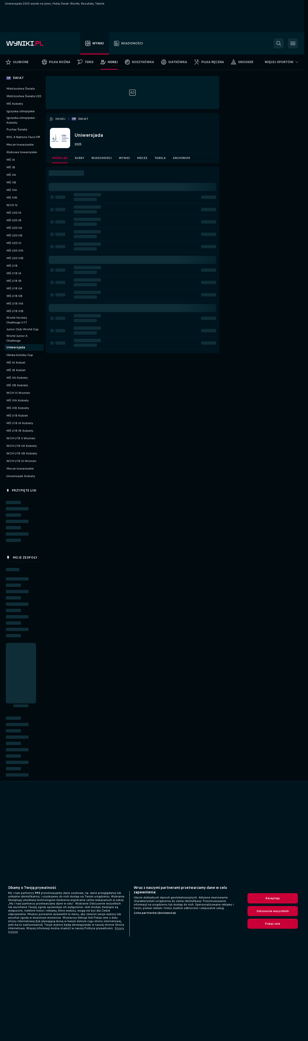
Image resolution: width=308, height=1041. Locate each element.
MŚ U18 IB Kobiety (19, 431)
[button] (279, 43)
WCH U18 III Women (21, 461)
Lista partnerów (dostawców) (155, 913)
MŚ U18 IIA (14, 288)
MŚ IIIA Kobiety (17, 400)
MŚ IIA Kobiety (17, 378)
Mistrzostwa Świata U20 (23, 96)
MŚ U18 (11, 266)
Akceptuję (272, 898)
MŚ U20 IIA (14, 228)
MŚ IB (10, 167)
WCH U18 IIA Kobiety (21, 446)
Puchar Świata (16, 129)
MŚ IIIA (11, 190)
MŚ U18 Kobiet (17, 416)
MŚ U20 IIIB (14, 258)
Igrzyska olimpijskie (20, 111)
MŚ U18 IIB (14, 296)
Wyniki (124, 158)
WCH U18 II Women (20, 438)
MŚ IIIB (11, 198)
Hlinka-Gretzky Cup (19, 355)
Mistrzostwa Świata (20, 89)
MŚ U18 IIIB (14, 311)
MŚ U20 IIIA (14, 251)
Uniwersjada (15, 347)
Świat (83, 119)
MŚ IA (10, 160)
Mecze (142, 158)
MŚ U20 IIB (14, 235)
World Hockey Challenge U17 (16, 320)
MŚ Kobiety (14, 104)
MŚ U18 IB (13, 281)
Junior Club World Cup (22, 329)
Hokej (60, 119)
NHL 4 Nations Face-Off (23, 137)
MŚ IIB (11, 182)
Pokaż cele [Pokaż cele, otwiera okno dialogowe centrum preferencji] (272, 923)
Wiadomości (101, 158)
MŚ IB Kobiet (15, 370)
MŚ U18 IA (13, 273)
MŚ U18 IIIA (14, 304)
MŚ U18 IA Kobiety (19, 423)
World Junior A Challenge (16, 338)
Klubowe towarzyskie (21, 152)
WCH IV (12, 205)
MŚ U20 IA (13, 213)
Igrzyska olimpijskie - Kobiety (21, 120)
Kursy (79, 158)
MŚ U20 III (13, 243)
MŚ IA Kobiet (15, 363)
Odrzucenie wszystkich (273, 911)
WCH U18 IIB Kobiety (21, 453)
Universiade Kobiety (20, 476)
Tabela (160, 158)
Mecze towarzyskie (20, 145)
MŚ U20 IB (13, 220)
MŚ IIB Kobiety (17, 385)
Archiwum (181, 158)
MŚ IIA (11, 175)
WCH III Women (18, 393)
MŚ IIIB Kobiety (17, 408)
